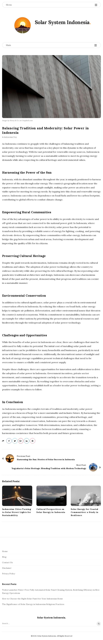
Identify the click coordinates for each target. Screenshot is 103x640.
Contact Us (7, 562)
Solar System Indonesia (62, 22)
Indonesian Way (10, 137)
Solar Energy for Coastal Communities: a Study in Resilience (84, 512)
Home (5, 551)
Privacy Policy (8, 573)
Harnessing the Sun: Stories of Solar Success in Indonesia (46, 459)
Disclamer (6, 568)
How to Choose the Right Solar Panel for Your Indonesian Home (32, 598)
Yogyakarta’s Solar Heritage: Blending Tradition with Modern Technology (48, 468)
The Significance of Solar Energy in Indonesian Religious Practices (33, 604)
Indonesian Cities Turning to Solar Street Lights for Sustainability (16, 512)
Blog (4, 557)
